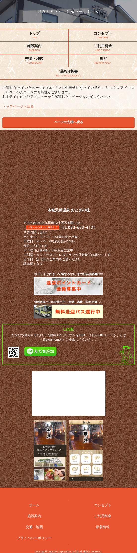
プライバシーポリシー (34, 538)
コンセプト (102, 505)
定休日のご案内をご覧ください (58, 259)
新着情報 (103, 527)
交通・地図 (34, 527)
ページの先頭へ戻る (68, 122)
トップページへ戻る (18, 106)
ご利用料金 (102, 516)
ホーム (34, 505)
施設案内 (34, 516)
